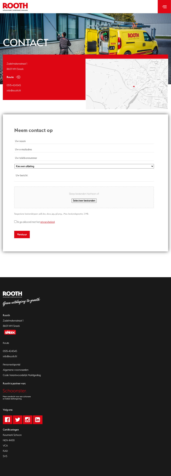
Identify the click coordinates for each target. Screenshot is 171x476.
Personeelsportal (11, 364)
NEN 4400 (9, 440)
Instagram (31, 419)
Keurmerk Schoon (12, 435)
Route (10, 77)
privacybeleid (47, 222)
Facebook (11, 419)
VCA (5, 445)
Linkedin (41, 419)
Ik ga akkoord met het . (36, 222)
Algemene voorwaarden (15, 369)
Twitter (21, 419)
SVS (5, 456)
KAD (5, 450)
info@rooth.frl (10, 356)
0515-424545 (10, 351)
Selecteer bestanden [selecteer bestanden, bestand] (84, 200)
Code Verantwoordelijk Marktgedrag (22, 375)
